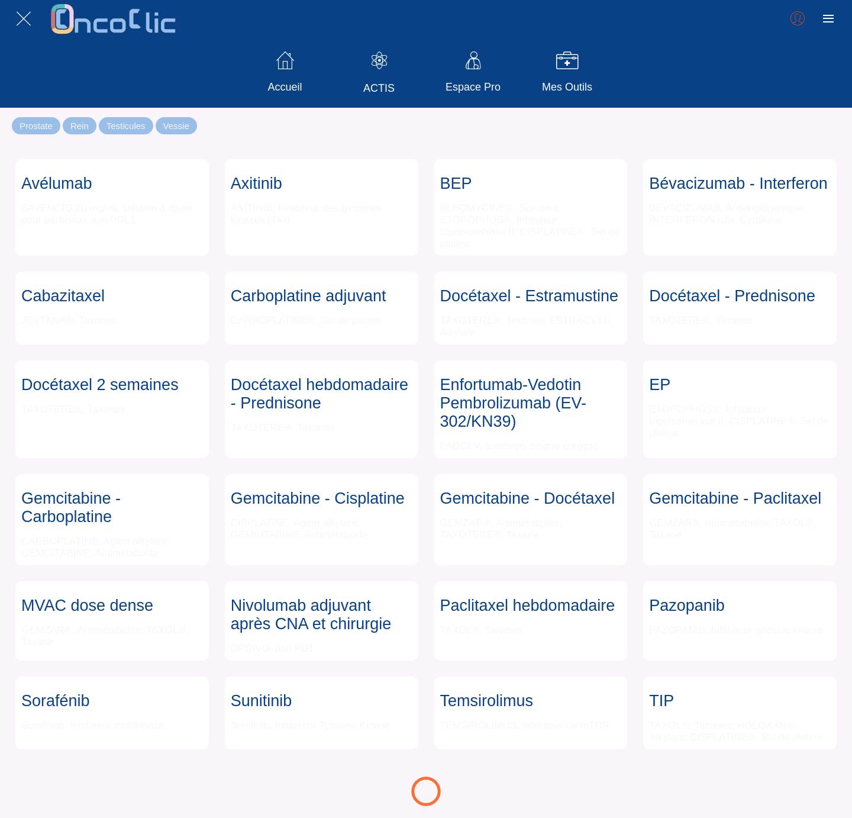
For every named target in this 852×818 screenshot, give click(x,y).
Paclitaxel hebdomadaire (527, 605)
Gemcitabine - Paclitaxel (735, 498)
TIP (661, 701)
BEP (456, 183)
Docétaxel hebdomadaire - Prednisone (319, 394)
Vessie (176, 126)
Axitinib (256, 183)
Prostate (36, 126)
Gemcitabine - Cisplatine (318, 498)
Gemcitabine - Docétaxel (527, 498)
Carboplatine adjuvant (308, 296)
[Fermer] (24, 19)
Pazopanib (687, 605)
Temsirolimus (487, 701)
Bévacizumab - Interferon (738, 183)
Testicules (126, 126)
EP (659, 385)
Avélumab (56, 183)
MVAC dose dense (87, 605)
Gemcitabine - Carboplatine (71, 507)
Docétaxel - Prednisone (732, 296)
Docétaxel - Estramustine (529, 296)
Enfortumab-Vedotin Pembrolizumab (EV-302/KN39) (513, 403)
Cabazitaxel (63, 296)
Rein (79, 126)
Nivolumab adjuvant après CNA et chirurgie (311, 615)
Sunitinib (261, 701)
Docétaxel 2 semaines (100, 385)
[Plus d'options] (828, 19)
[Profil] (797, 19)
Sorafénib (55, 701)
